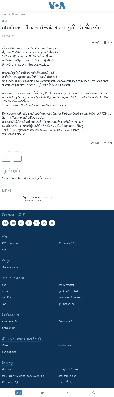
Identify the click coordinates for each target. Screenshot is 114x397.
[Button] (95, 43)
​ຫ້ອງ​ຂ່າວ (6, 369)
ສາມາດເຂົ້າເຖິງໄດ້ (66, 382)
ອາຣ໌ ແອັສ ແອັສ (9, 352)
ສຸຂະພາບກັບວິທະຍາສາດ (70, 297)
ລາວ (4, 285)
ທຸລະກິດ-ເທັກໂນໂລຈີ (68, 291)
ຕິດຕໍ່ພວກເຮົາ (8, 328)
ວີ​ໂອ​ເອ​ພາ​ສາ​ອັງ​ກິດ (11, 382)
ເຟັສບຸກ (5, 345)
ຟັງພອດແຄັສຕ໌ (65, 321)
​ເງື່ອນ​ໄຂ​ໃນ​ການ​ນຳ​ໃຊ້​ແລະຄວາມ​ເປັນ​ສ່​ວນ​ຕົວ (23, 376)
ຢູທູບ (4, 249)
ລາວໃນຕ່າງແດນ (66, 285)
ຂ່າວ (4, 21)
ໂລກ (4, 304)
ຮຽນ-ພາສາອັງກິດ (66, 304)
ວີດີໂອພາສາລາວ (10, 243)
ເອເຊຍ (5, 291)
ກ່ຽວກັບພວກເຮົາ (9, 321)
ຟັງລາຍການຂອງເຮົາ (11, 267)
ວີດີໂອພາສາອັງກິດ (67, 243)
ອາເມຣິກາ (6, 297)
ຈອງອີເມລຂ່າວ (65, 345)
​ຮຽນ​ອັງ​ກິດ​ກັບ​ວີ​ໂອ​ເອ (68, 369)
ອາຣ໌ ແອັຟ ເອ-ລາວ (67, 376)
